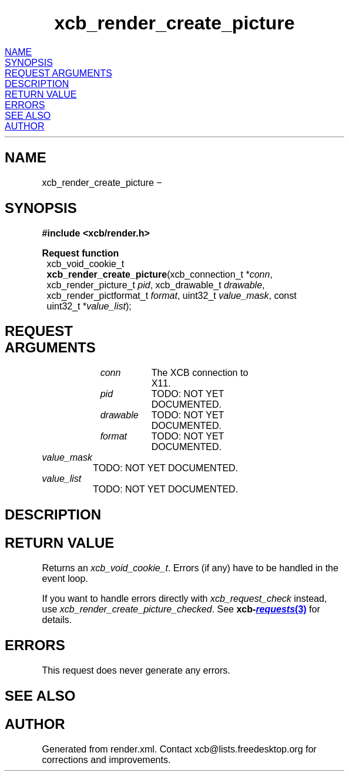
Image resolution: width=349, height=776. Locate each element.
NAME (18, 52)
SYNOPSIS (29, 63)
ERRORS (25, 105)
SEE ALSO (28, 116)
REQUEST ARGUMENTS (58, 73)
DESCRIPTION (37, 84)
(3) (281, 609)
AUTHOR (25, 126)
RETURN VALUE (40, 94)
